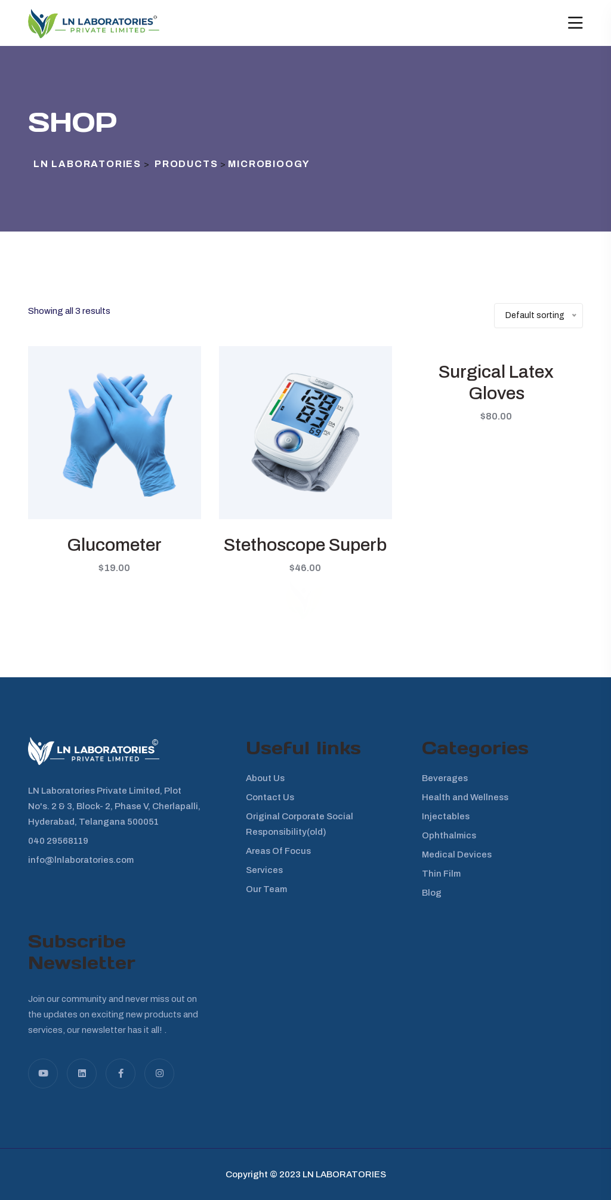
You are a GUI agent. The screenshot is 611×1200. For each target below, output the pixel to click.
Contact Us (270, 797)
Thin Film (441, 873)
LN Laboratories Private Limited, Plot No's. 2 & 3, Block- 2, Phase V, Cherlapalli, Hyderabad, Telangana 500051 (114, 806)
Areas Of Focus (278, 851)
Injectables (446, 816)
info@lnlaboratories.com (81, 860)
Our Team (266, 889)
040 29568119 (58, 841)
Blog (432, 892)
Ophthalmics (449, 835)
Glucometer (114, 544)
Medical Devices (457, 854)
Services (264, 870)
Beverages (445, 778)
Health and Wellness (465, 797)
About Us (265, 778)
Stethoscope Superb (305, 544)
